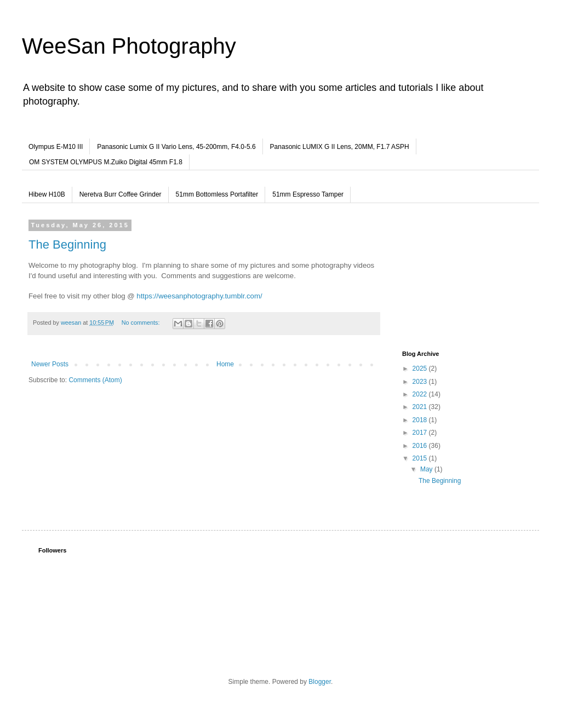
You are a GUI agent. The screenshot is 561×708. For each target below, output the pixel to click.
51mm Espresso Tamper (308, 194)
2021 (421, 407)
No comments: (142, 322)
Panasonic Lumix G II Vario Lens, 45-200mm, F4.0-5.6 (176, 147)
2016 (421, 446)
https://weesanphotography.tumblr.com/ (199, 296)
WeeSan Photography (129, 46)
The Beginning (67, 244)
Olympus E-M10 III (55, 147)
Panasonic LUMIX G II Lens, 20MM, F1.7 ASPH (339, 147)
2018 (421, 420)
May (427, 469)
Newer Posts (49, 364)
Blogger (319, 682)
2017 (421, 432)
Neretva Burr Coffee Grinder (120, 194)
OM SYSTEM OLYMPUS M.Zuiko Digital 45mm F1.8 (105, 162)
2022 (421, 394)
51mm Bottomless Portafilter (217, 194)
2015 (421, 458)
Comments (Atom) (95, 380)
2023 (421, 381)
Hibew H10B (46, 194)
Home (225, 364)
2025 (421, 368)
